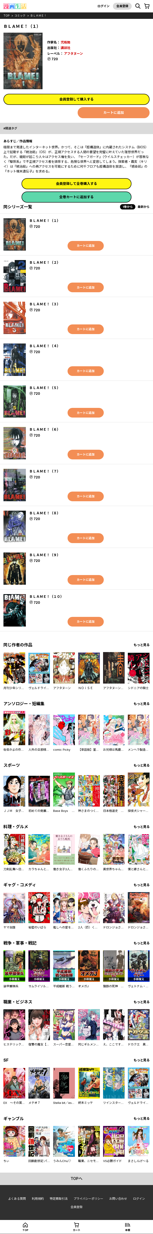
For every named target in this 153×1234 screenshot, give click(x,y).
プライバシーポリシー (88, 1198)
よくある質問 (17, 1198)
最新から (144, 207)
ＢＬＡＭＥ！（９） (44, 555)
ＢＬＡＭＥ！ (38, 15)
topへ (76, 1178)
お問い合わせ (118, 1198)
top (6, 15)
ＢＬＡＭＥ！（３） (44, 304)
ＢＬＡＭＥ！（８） (44, 513)
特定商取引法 (59, 1198)
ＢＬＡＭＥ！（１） (44, 220)
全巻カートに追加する (76, 197)
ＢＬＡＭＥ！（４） (44, 346)
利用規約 (38, 1198)
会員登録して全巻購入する (76, 183)
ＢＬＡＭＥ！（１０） (46, 596)
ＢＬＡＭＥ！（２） (44, 262)
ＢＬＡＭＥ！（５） (44, 388)
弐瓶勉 (65, 42)
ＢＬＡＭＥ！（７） (44, 471)
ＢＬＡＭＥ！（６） (44, 429)
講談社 (65, 48)
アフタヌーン (73, 53)
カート (76, 1230)
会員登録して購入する (76, 99)
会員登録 (122, 6)
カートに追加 (113, 112)
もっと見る (142, 645)
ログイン (103, 6)
